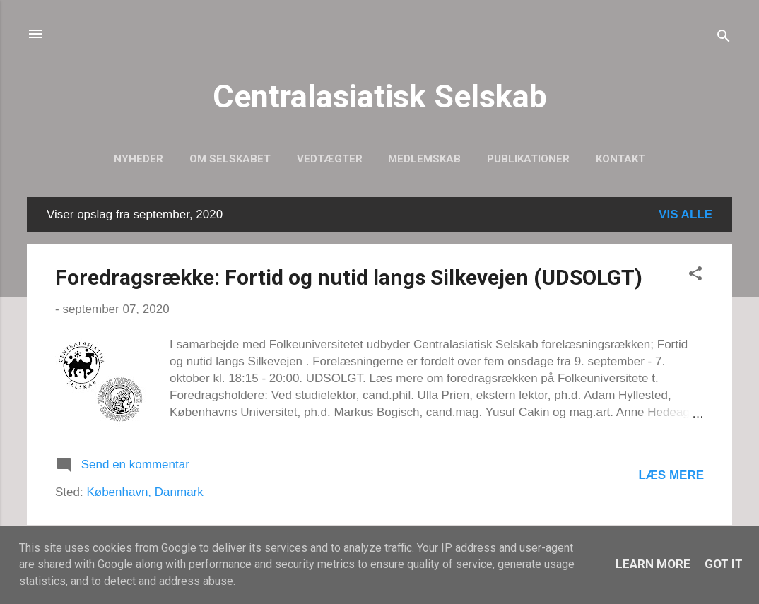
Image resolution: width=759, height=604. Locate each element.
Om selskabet (230, 159)
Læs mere (671, 475)
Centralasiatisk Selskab (380, 96)
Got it (724, 564)
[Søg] (723, 38)
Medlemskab (424, 159)
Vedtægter (330, 159)
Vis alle (685, 214)
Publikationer (528, 159)
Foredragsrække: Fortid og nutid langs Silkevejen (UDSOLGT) (348, 277)
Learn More (653, 564)
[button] (695, 276)
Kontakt (620, 159)
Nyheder (138, 159)
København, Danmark (144, 492)
